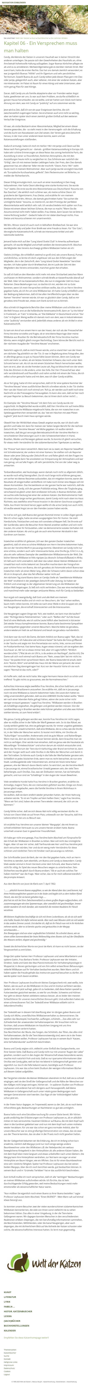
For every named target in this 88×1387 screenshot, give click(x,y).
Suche (6, 1356)
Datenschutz (9, 1368)
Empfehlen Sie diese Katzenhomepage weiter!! (26, 1337)
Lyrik (7, 1301)
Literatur (10, 1296)
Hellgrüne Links (10, 1362)
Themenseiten (10, 1350)
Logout (7, 1374)
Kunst (7, 1292)
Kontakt (7, 1359)
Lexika (8, 1316)
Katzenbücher (10, 1353)
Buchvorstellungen (16, 1325)
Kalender (10, 1330)
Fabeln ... (9, 1306)
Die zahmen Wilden (59, 38)
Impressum (9, 1365)
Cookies (7, 1371)
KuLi (33, 38)
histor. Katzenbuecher (18, 1311)
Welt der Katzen (23, 38)
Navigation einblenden (14, 2)
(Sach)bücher (43, 38)
